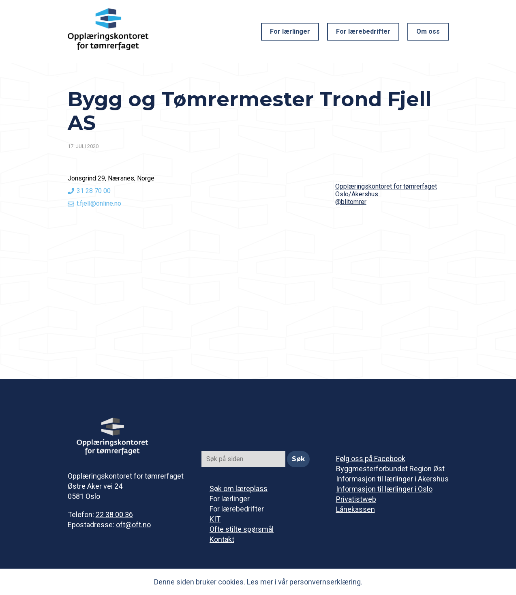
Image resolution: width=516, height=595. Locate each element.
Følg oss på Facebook (370, 458)
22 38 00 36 (114, 514)
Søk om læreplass (239, 488)
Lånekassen (355, 509)
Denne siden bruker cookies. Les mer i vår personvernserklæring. (258, 582)
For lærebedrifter (363, 31)
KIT (215, 519)
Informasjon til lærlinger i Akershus (392, 479)
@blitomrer (350, 202)
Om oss (428, 31)
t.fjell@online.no (99, 203)
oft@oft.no (133, 524)
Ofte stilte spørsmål (242, 529)
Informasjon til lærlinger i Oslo (384, 489)
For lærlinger (290, 31)
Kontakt (222, 539)
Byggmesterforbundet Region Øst (390, 468)
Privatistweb (356, 499)
